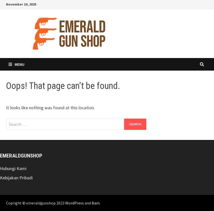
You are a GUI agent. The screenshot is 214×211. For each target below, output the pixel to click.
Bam (96, 202)
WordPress (74, 202)
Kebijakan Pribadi (16, 178)
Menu (16, 64)
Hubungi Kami (13, 168)
